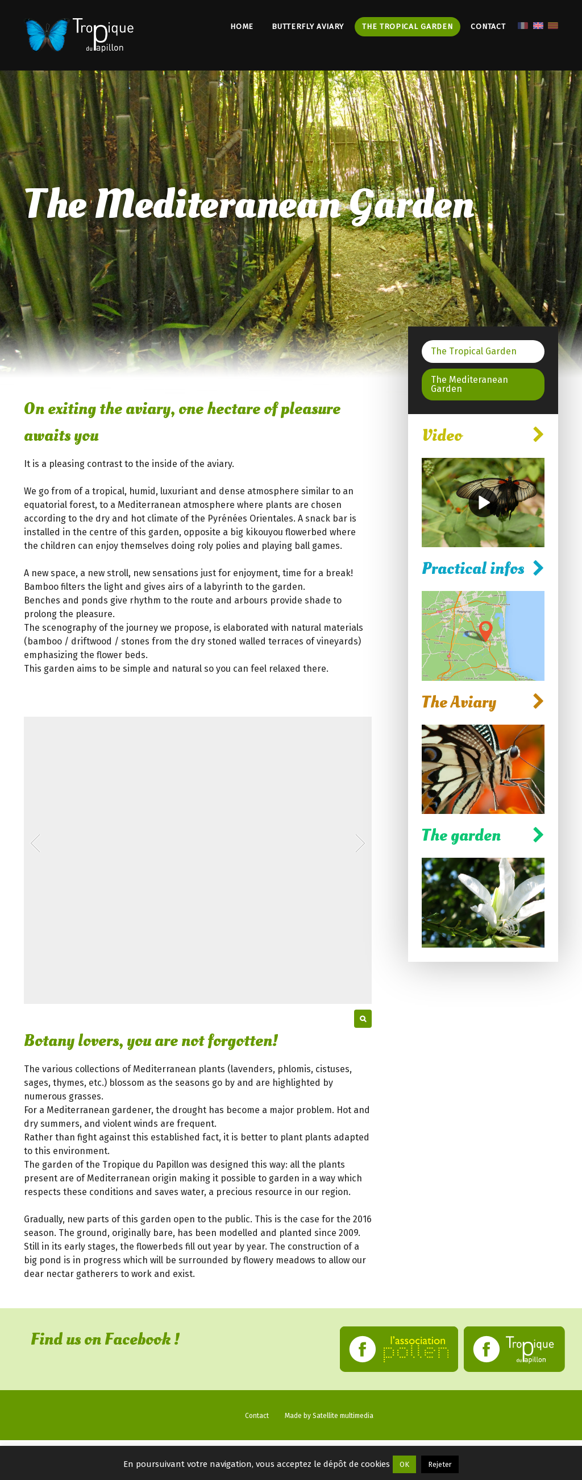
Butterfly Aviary (308, 26)
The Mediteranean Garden (469, 384)
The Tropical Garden (407, 26)
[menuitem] (522, 24)
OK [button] (404, 1464)
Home (241, 26)
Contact (488, 26)
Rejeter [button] (440, 1464)
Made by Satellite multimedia (329, 1416)
